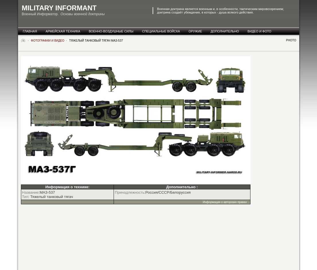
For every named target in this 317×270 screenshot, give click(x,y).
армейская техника (63, 31)
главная (30, 31)
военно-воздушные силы (111, 31)
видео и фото (259, 31)
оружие (195, 31)
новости (30, 38)
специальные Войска (161, 31)
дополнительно (225, 31)
